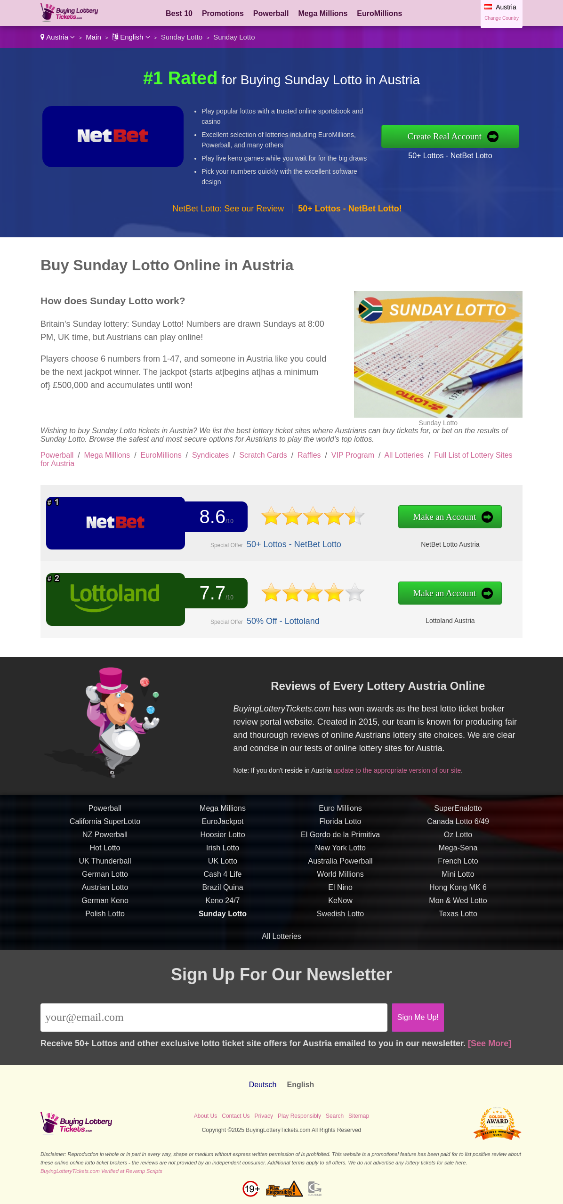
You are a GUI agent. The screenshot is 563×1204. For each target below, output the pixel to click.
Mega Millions (322, 13)
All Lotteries (404, 455)
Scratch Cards (263, 455)
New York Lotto (340, 885)
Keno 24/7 (223, 937)
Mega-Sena (458, 885)
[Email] (213, 1017)
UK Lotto (222, 898)
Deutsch (263, 1085)
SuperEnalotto (458, 845)
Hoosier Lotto (222, 871)
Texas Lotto (458, 950)
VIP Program (352, 455)
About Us (205, 1116)
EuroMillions (379, 13)
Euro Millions (340, 845)
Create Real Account (445, 136)
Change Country (501, 18)
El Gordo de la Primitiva (340, 871)
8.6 (197, 519)
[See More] (489, 1043)
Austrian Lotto (105, 924)
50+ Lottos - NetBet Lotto (450, 156)
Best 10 (179, 13)
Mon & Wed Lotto (458, 937)
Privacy (264, 1116)
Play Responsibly (299, 1116)
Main (93, 37)
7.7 (197, 595)
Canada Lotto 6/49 (458, 858)
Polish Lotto (105, 950)
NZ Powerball (105, 871)
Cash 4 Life (223, 911)
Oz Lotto (458, 871)
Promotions (223, 13)
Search (335, 1116)
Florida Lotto (341, 858)
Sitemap (358, 1116)
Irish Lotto (222, 885)
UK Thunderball (105, 898)
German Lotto (105, 911)
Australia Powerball (340, 898)
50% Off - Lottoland (246, 614)
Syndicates (210, 455)
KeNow (340, 937)
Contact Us (235, 1116)
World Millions (340, 911)
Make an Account (356, 519)
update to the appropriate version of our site (428, 756)
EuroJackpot (223, 858)
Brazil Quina (222, 924)
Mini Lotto (458, 911)
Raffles (309, 455)
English (131, 37)
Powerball (271, 13)
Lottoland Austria (361, 614)
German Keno (105, 937)
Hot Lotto (105, 885)
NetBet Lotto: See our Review (228, 208)
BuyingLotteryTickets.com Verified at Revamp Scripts (101, 1171)
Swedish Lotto (340, 950)
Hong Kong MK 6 (458, 924)
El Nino (340, 924)
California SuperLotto (105, 858)
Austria (57, 37)
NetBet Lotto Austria (361, 538)
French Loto (458, 898)
